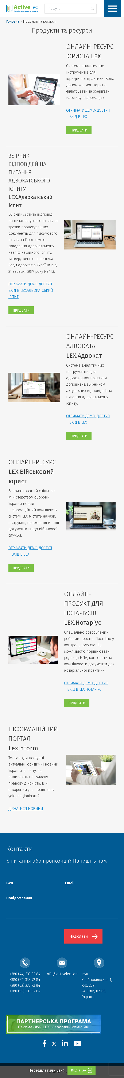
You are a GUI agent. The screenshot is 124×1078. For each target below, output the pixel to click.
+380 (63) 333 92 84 (25, 985)
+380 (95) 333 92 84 (25, 991)
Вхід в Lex (81, 1070)
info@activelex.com (62, 974)
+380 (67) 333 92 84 (25, 979)
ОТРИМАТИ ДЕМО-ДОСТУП (88, 110)
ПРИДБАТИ (78, 130)
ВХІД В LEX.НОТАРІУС (84, 689)
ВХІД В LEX (78, 116)
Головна (12, 21)
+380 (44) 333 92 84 (25, 974)
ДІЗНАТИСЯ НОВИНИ (25, 808)
